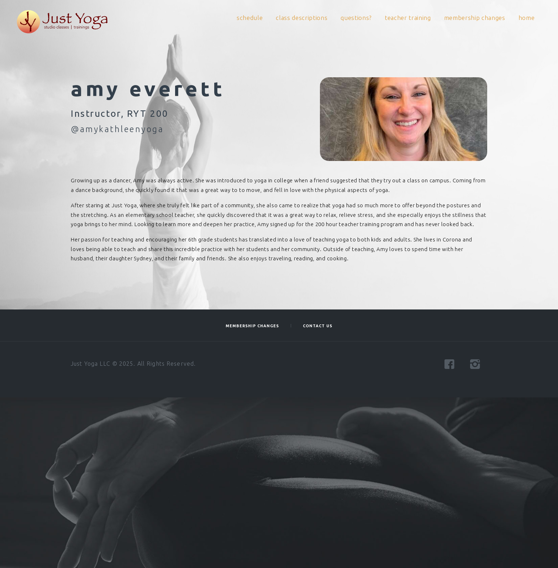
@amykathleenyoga (117, 129)
